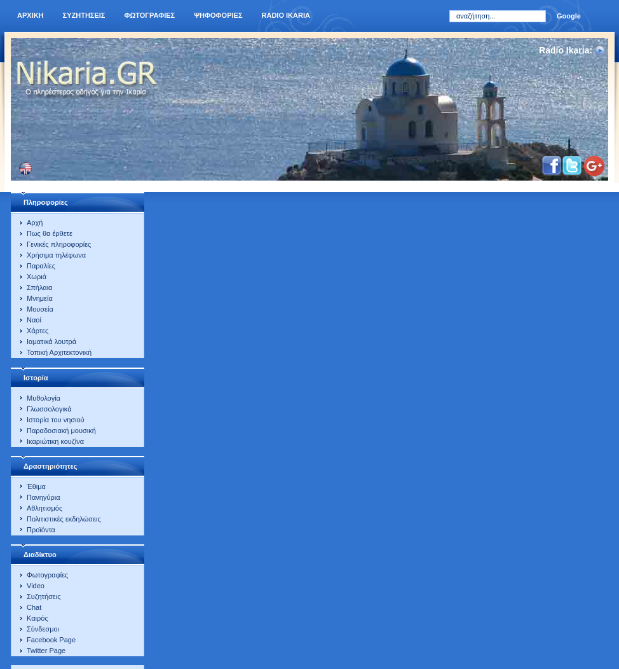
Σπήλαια (39, 287)
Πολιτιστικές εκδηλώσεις (64, 519)
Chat (34, 607)
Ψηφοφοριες (218, 15)
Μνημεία (40, 298)
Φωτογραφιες (149, 15)
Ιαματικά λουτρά (51, 341)
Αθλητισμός (44, 508)
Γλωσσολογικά (49, 409)
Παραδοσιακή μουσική (61, 430)
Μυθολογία (43, 398)
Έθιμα (36, 486)
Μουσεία (40, 309)
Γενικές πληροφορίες (59, 244)
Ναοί (34, 320)
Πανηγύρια (43, 497)
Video (35, 586)
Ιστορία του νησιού (56, 420)
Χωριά (36, 276)
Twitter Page (46, 650)
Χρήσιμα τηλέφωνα (56, 255)
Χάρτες (37, 330)
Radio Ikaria (286, 15)
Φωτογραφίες (47, 575)
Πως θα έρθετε (49, 233)
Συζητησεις (84, 15)
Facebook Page (51, 640)
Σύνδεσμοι (43, 629)
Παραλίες (41, 266)
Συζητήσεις (44, 596)
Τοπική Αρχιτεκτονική (59, 352)
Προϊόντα (41, 530)
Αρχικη (30, 15)
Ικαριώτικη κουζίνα (55, 441)
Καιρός (37, 618)
